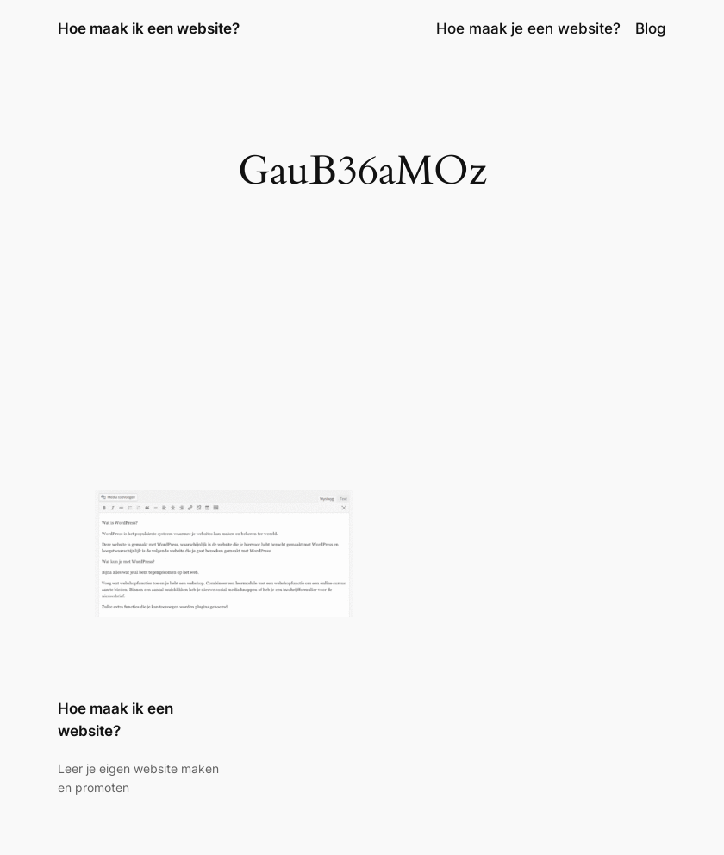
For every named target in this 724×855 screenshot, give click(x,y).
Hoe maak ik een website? (149, 28)
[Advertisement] (362, 353)
